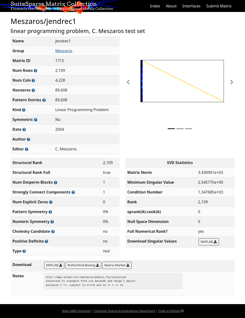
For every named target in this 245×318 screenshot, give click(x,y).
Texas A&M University (75, 311)
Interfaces (191, 6)
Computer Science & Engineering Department (124, 311)
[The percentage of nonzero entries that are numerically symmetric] (52, 221)
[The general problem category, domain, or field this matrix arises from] (23, 110)
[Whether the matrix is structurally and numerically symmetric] (35, 119)
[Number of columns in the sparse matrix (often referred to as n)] (33, 80)
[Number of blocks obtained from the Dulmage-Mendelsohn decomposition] (55, 182)
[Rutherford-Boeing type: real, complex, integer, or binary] (24, 251)
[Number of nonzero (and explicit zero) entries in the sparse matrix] (44, 100)
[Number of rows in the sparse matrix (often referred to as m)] (35, 70)
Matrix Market (116, 265)
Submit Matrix (219, 6)
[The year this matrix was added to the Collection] (24, 129)
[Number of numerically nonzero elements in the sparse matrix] (33, 90)
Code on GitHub (171, 311)
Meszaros (63, 50)
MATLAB (209, 241)
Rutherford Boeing (83, 265)
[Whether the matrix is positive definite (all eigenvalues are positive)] (46, 241)
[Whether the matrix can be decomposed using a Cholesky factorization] (53, 231)
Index (155, 6)
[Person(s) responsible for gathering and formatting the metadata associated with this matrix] (26, 149)
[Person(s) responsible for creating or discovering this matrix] (28, 139)
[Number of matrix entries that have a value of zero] (50, 202)
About (171, 6)
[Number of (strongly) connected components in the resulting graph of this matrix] (73, 192)
